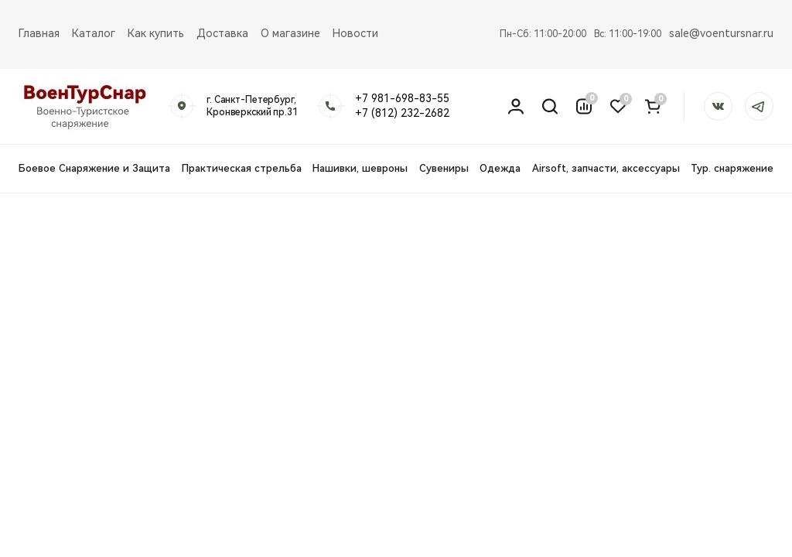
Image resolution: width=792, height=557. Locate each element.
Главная (39, 33)
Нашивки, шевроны (360, 168)
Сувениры (444, 168)
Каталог (93, 33)
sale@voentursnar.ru (721, 33)
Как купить (156, 33)
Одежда (500, 168)
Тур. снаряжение (732, 168)
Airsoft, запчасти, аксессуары (606, 168)
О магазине (290, 33)
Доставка (222, 33)
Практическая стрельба (242, 168)
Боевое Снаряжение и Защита (94, 168)
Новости (355, 33)
